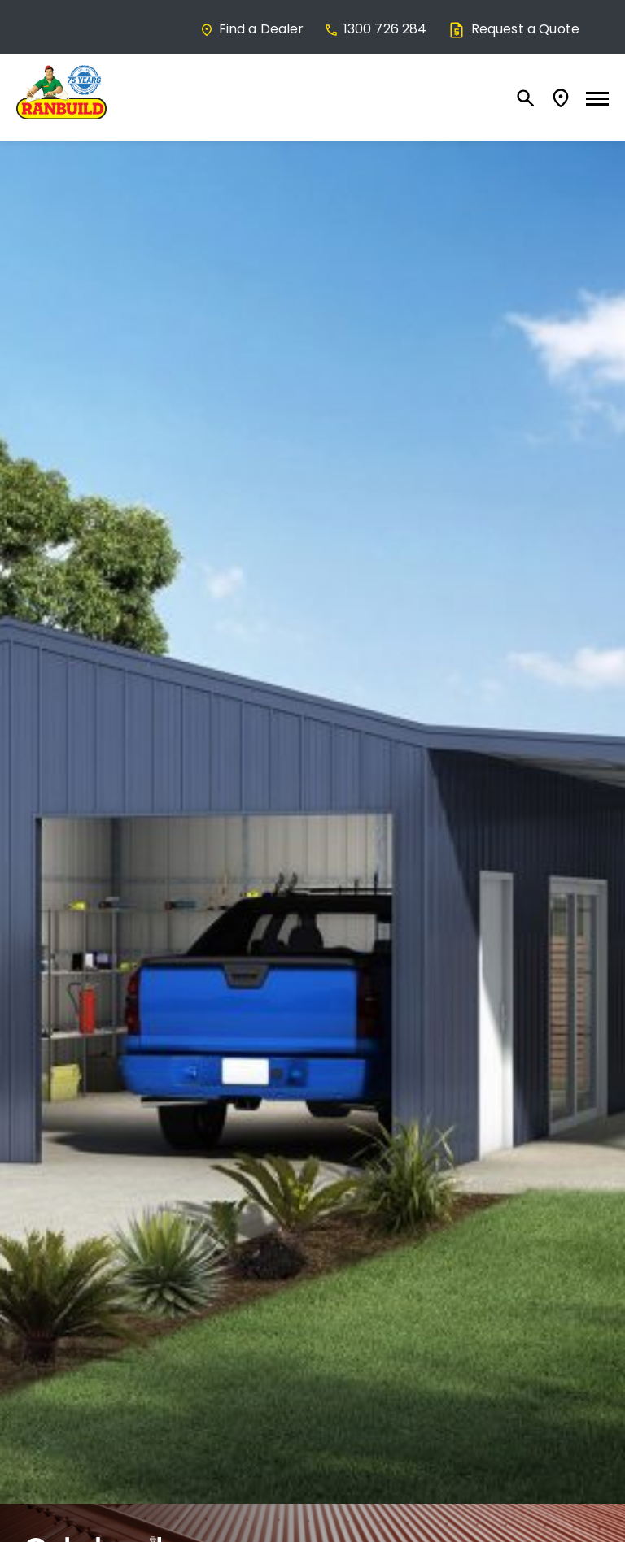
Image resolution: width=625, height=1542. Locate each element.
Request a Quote (513, 29)
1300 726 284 (375, 29)
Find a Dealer (251, 29)
